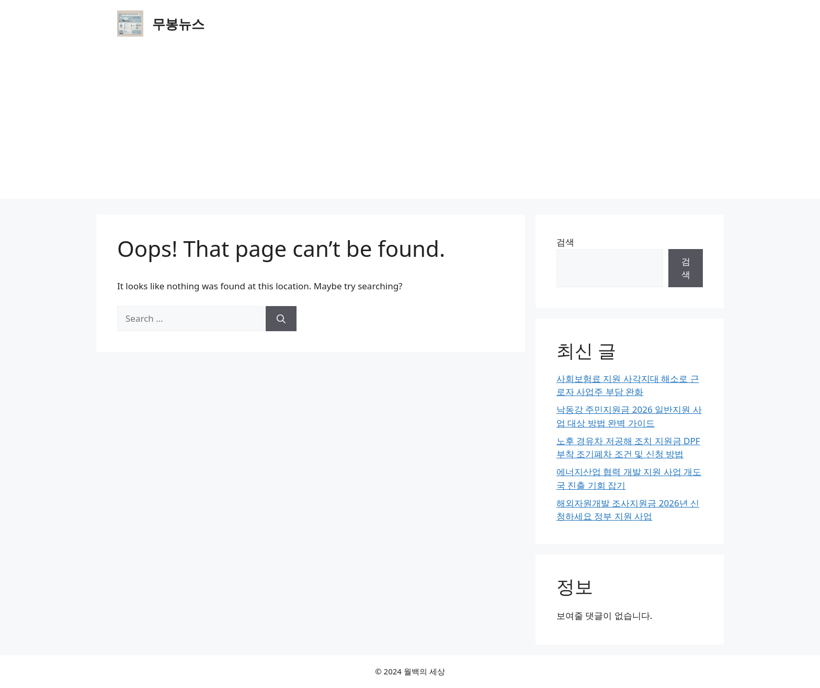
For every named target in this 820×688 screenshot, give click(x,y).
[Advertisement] (410, 125)
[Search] (281, 318)
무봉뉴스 (178, 23)
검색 (565, 242)
